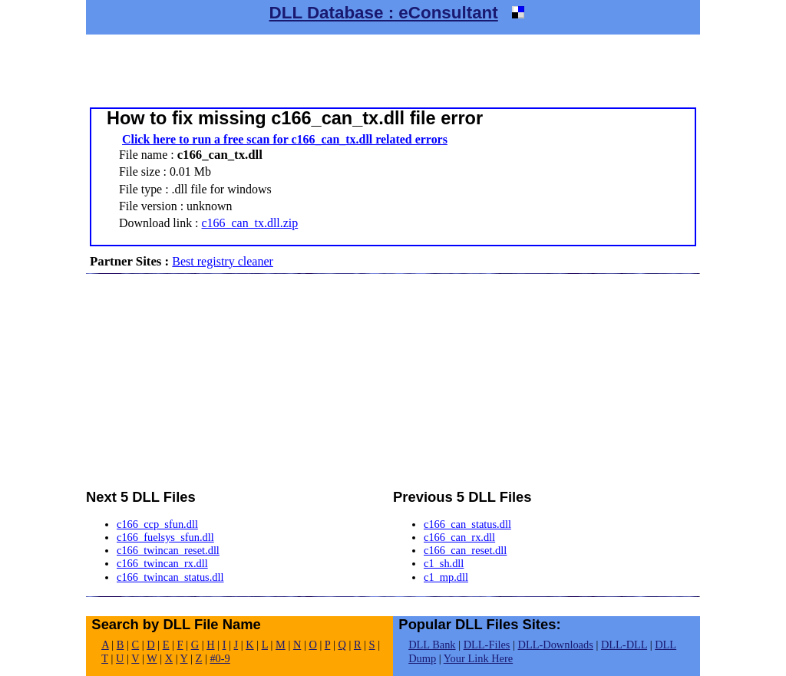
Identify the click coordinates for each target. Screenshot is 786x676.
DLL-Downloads (555, 644)
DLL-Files (487, 644)
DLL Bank (431, 644)
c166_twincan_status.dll (170, 577)
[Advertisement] (393, 69)
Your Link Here (478, 658)
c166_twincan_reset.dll (168, 550)
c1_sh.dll (444, 563)
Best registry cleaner (222, 261)
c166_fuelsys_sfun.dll (165, 537)
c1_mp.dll (446, 577)
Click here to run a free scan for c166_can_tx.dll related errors (284, 139)
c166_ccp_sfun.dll (157, 524)
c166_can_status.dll (467, 524)
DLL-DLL (624, 644)
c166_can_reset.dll (465, 550)
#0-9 (220, 658)
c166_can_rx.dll (459, 537)
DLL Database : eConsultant (383, 12)
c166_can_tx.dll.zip (250, 222)
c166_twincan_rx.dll (162, 563)
